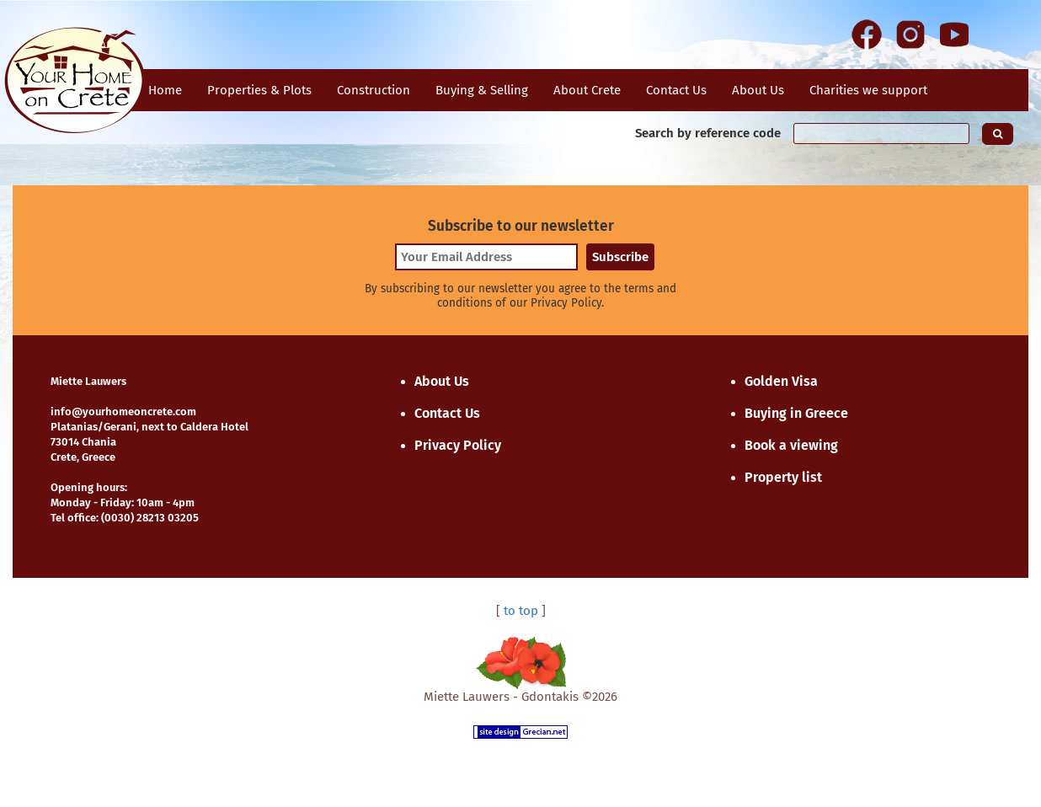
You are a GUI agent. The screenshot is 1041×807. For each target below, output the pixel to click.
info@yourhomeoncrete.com (123, 411)
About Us (758, 90)
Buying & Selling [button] (481, 90)
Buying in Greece (796, 413)
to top (521, 610)
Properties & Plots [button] (259, 90)
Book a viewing (791, 445)
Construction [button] (373, 90)
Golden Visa (781, 381)
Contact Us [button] (676, 90)
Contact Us (447, 413)
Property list (783, 477)
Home (165, 90)
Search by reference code (708, 133)
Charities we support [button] (868, 90)
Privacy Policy (457, 445)
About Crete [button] (587, 90)
